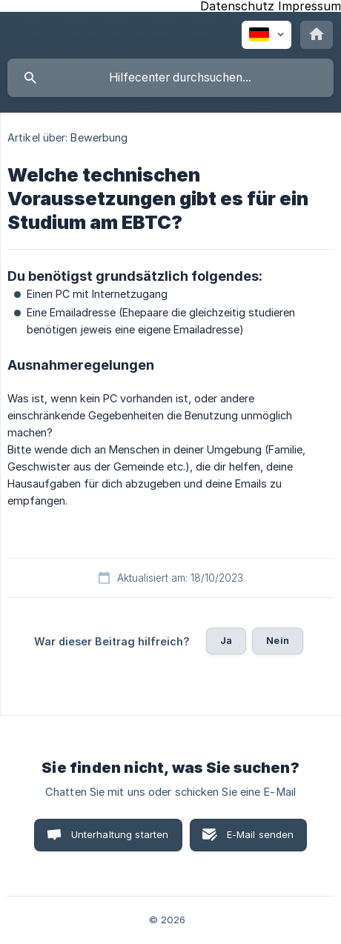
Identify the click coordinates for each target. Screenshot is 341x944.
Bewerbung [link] (99, 137)
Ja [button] (226, 640)
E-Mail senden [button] (260, 834)
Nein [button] (277, 640)
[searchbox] (170, 78)
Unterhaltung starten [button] (120, 834)
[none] (266, 35)
